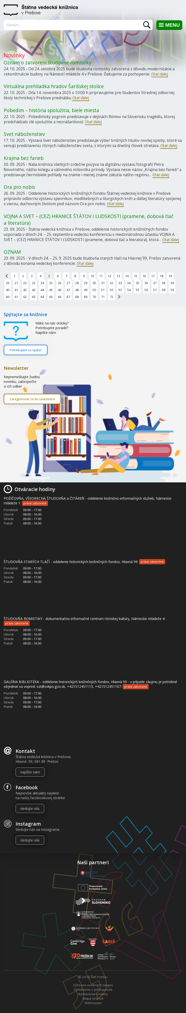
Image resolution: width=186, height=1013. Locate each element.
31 (103, 283)
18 (161, 276)
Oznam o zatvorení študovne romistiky (48, 62)
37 (155, 283)
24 (42, 283)
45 (51, 290)
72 (111, 297)
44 (42, 290)
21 (16, 283)
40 (7, 290)
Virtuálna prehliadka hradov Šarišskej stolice (54, 86)
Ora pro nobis (19, 187)
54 (129, 290)
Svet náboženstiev (24, 134)
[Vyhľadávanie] (78, 25)
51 (103, 290)
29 (85, 283)
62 (25, 297)
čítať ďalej (159, 74)
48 (77, 290)
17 (153, 276)
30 (94, 283)
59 (172, 290)
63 (33, 297)
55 (137, 290)
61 (16, 297)
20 (7, 283)
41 (16, 290)
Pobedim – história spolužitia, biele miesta (51, 110)
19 (170, 276)
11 (101, 276)
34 (129, 283)
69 (85, 297)
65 (51, 297)
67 (68, 297)
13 (118, 276)
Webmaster (93, 1003)
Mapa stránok (93, 998)
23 (33, 283)
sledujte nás (30, 808)
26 (59, 283)
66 (59, 297)
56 (146, 290)
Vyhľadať (146, 24)
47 (68, 290)
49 (85, 290)
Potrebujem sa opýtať (26, 350)
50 (94, 290)
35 (137, 283)
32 (111, 283)
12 (109, 276)
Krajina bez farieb (24, 158)
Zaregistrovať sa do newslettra (32, 399)
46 (59, 290)
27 (68, 283)
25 (51, 283)
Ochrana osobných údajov (93, 985)
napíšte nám (30, 772)
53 (120, 290)
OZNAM (12, 251)
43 (33, 290)
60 (7, 297)
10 (92, 276)
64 (42, 297)
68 (77, 297)
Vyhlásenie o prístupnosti (93, 989)
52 (111, 290)
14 (127, 276)
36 (146, 283)
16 (144, 276)
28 (77, 283)
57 (155, 290)
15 (135, 276)
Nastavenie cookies (93, 994)
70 (94, 297)
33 (120, 283)
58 (163, 290)
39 (172, 283)
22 (25, 283)
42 (25, 290)
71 (103, 297)
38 (163, 283)
